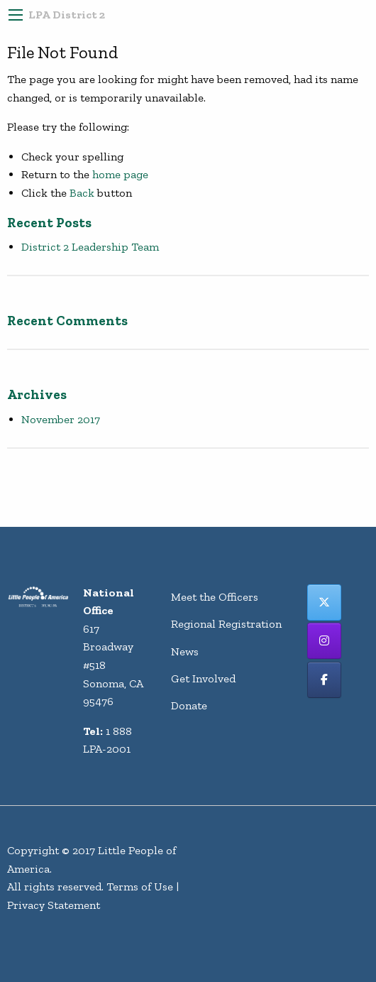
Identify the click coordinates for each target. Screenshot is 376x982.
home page (120, 174)
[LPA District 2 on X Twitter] (324, 602)
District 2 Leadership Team (90, 246)
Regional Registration (226, 624)
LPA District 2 (66, 14)
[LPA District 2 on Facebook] (324, 680)
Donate (189, 705)
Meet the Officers (214, 597)
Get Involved (203, 678)
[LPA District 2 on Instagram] (324, 641)
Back (82, 193)
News (185, 651)
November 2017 (60, 419)
